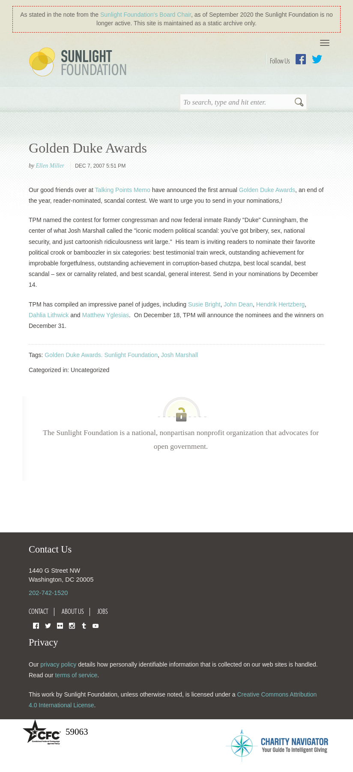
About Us (73, 611)
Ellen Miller (50, 165)
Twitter (317, 59)
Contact (38, 611)
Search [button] (299, 103)
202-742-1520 (48, 592)
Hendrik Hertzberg (280, 304)
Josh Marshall (179, 354)
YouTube (96, 625)
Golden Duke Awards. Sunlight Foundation (101, 354)
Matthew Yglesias (105, 315)
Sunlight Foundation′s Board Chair (145, 14)
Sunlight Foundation (79, 62)
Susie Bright (204, 304)
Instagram (72, 625)
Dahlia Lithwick (49, 315)
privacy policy (58, 664)
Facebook (301, 59)
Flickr (60, 625)
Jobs (102, 611)
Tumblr (84, 625)
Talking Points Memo (121, 189)
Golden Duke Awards (88, 148)
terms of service (76, 675)
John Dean (238, 304)
